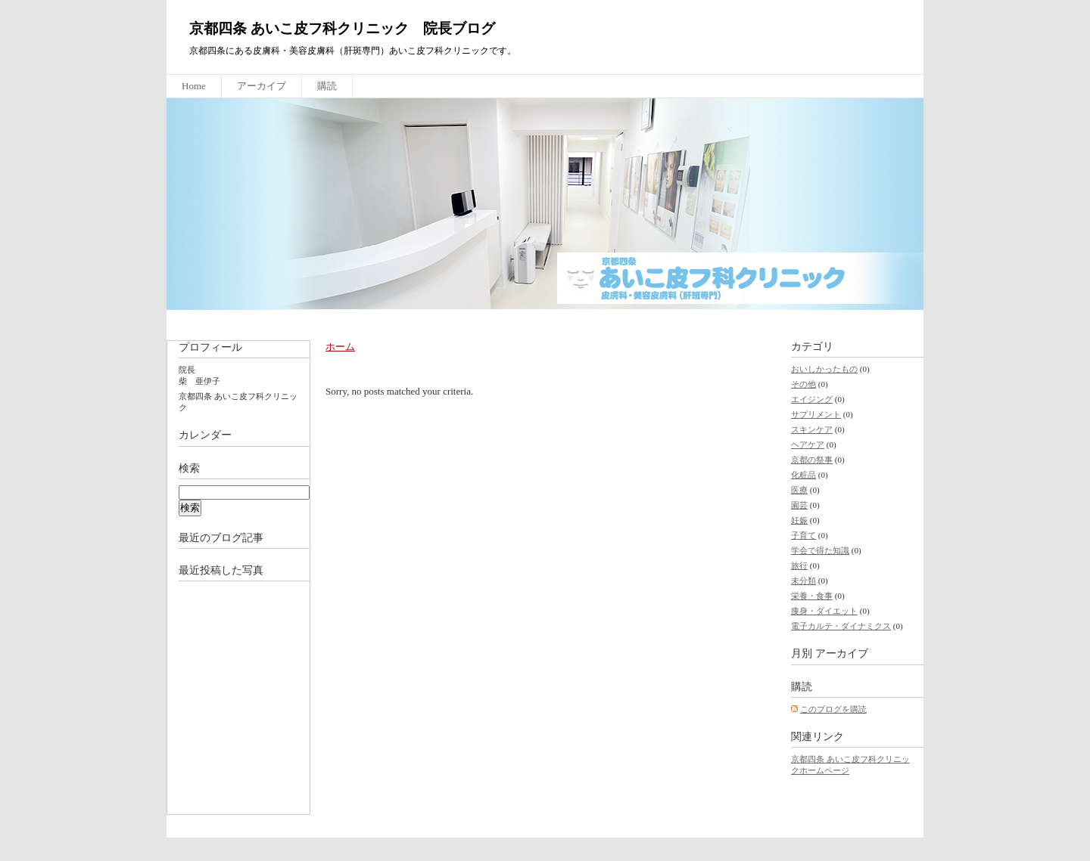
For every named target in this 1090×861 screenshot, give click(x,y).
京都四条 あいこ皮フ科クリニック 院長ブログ (342, 28)
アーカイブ (261, 85)
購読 (327, 85)
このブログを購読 (833, 709)
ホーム (340, 346)
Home (194, 85)
